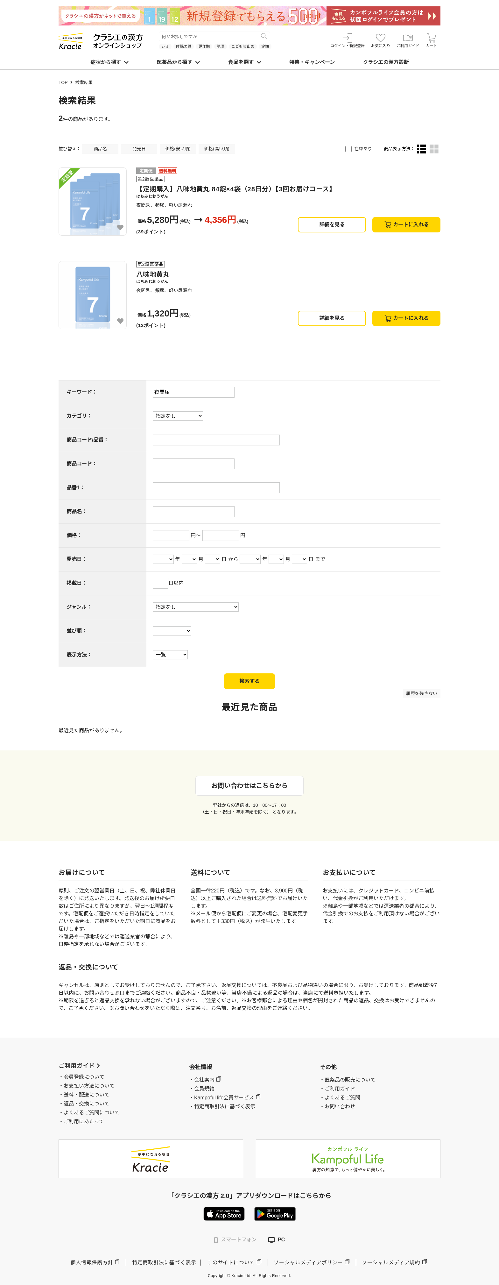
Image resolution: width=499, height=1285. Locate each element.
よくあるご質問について (92, 1112)
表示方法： (79, 654)
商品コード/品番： (88, 440)
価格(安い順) (177, 148)
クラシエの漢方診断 (386, 62)
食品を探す (244, 62)
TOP (63, 82)
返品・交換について (86, 1103)
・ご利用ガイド (337, 1088)
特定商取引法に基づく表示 (164, 1262)
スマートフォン (235, 1240)
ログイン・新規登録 (347, 40)
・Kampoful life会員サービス (221, 1097)
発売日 (139, 148)
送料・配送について (86, 1094)
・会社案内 (201, 1080)
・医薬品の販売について (348, 1080)
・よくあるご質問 (340, 1097)
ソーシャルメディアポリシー (308, 1262)
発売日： (77, 559)
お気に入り (380, 40)
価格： (74, 535)
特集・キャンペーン (312, 62)
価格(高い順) (216, 148)
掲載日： (77, 583)
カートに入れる (406, 224)
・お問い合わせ (337, 1106)
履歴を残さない (421, 693)
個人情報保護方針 (91, 1262)
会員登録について (84, 1077)
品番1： (76, 487)
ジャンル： (79, 607)
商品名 (100, 148)
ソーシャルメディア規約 (391, 1262)
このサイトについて (231, 1262)
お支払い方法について (89, 1086)
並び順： (77, 631)
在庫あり (363, 148)
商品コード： (82, 463)
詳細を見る (332, 224)
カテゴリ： (79, 416)
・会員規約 (201, 1088)
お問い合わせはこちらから (249, 785)
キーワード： (82, 392)
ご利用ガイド (408, 40)
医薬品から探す (178, 62)
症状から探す (109, 62)
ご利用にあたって (84, 1121)
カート (431, 40)
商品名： (77, 511)
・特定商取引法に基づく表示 (222, 1106)
